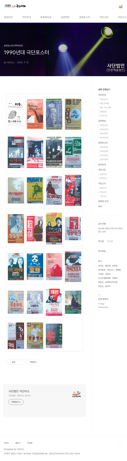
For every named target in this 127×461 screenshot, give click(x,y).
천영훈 (118, 270)
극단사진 (104, 17)
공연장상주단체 (111, 282)
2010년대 (104, 133)
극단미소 (110, 270)
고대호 (100, 274)
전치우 (100, 266)
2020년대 (104, 137)
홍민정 (107, 266)
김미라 (107, 286)
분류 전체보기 (104, 89)
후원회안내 (45, 17)
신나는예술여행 (104, 278)
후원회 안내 (103, 201)
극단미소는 (104, 99)
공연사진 (103, 174)
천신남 (100, 286)
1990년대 (104, 125)
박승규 (100, 282)
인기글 (110, 241)
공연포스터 (84, 17)
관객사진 (103, 178)
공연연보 (65, 17)
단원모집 (103, 111)
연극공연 (101, 270)
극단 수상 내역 (105, 107)
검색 (113, 6)
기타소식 (103, 196)
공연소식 (103, 188)
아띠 (100, 206)
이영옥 (114, 278)
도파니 (6, 443)
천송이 (107, 274)
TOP (120, 444)
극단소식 (102, 183)
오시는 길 (103, 116)
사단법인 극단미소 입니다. (20, 395)
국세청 (29, 443)
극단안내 (26, 17)
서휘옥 (114, 266)
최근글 (101, 241)
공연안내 (8, 17)
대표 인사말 (104, 103)
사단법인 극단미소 (19, 391)
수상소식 (103, 192)
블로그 (18, 443)
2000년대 (104, 129)
